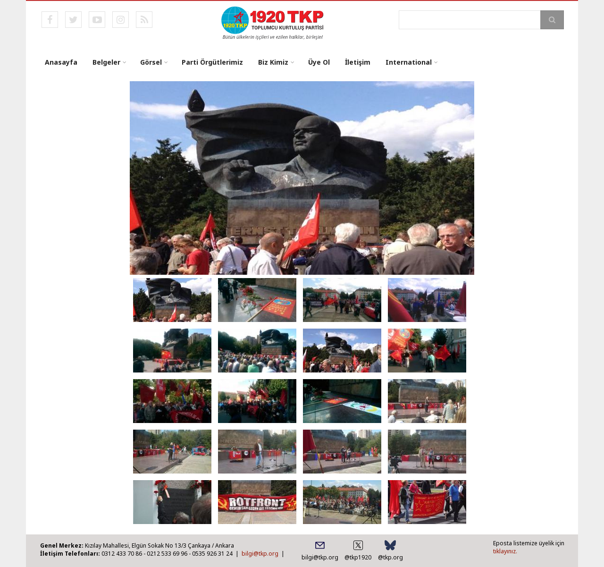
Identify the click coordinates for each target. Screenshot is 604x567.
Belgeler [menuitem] (106, 62)
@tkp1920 (357, 557)
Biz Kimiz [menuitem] (273, 62)
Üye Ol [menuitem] (319, 62)
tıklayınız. (505, 551)
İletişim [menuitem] (357, 62)
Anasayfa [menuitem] (61, 62)
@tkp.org (390, 557)
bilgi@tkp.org (260, 554)
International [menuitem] (409, 62)
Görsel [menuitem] (151, 62)
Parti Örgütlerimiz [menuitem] (212, 62)
